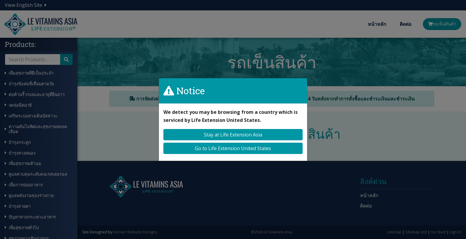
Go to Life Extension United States (233, 148)
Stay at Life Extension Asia (233, 134)
